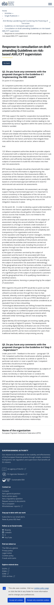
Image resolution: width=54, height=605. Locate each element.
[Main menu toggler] (50, 4)
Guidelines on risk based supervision (19, 26)
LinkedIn (8, 532)
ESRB (4, 574)
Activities (8, 13)
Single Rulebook (11, 16)
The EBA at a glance (10, 548)
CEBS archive (7, 576)
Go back (6, 63)
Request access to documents (13, 501)
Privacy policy (7, 550)
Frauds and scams (9, 558)
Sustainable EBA (13, 480)
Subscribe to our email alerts (13, 517)
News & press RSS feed (11, 519)
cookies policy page (41, 588)
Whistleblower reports (11, 506)
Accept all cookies (16, 600)
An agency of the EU (12, 469)
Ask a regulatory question (12, 498)
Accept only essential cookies (38, 600)
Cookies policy (7, 555)
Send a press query (9, 496)
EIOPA (4, 569)
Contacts (5, 491)
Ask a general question (11, 493)
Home (4, 11)
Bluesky (8, 530)
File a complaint (8, 504)
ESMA (4, 571)
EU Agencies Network (13, 474)
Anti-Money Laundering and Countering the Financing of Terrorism (25, 22)
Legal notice (7, 553)
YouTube (8, 537)
